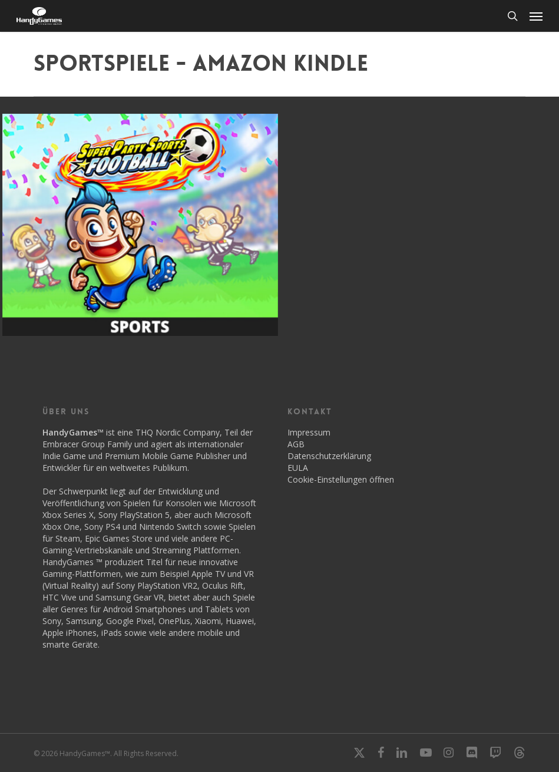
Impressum (308, 432)
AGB (296, 444)
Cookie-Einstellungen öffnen (340, 479)
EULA (297, 467)
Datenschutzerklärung (329, 455)
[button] (536, 16)
